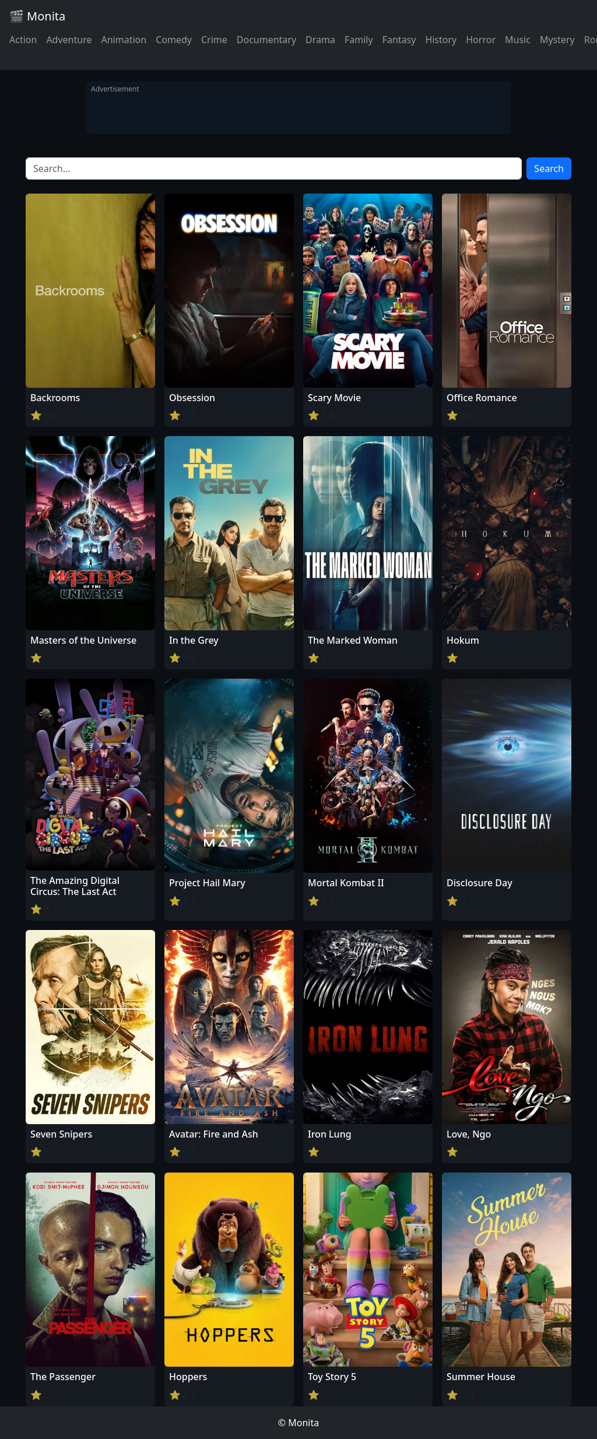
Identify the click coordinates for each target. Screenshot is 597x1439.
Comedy (174, 39)
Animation (123, 39)
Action (23, 39)
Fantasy (399, 39)
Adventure (69, 39)
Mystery (557, 39)
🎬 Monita (37, 16)
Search (549, 168)
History (440, 39)
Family (359, 39)
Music (518, 39)
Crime (214, 39)
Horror (481, 39)
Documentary (266, 39)
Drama (320, 39)
